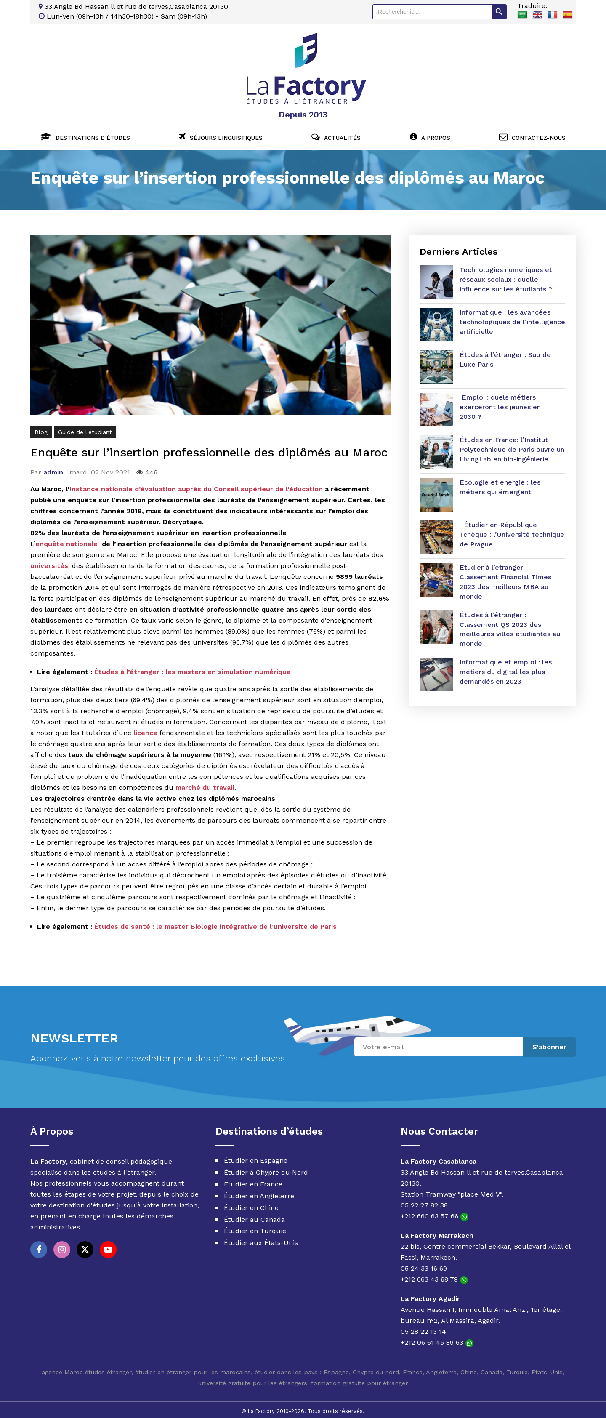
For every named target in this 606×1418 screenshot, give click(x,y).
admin (53, 469)
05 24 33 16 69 (424, 1265)
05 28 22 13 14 (423, 1329)
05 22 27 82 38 (424, 1202)
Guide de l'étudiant (85, 428)
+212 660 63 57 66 (434, 1213)
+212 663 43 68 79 (434, 1276)
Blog (41, 428)
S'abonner (549, 1044)
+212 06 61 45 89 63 (437, 1339)
